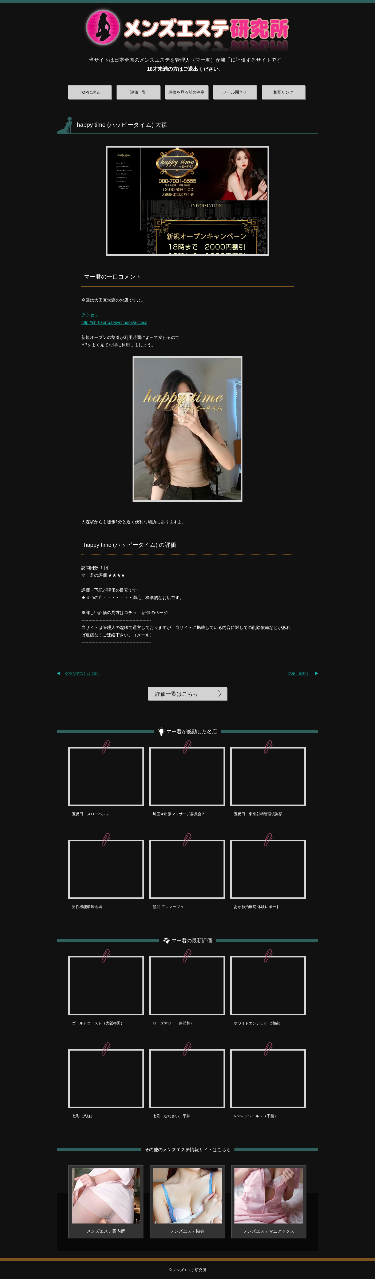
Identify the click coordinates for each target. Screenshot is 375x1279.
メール (143, 635)
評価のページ (155, 612)
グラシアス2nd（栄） (83, 673)
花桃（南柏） (299, 673)
